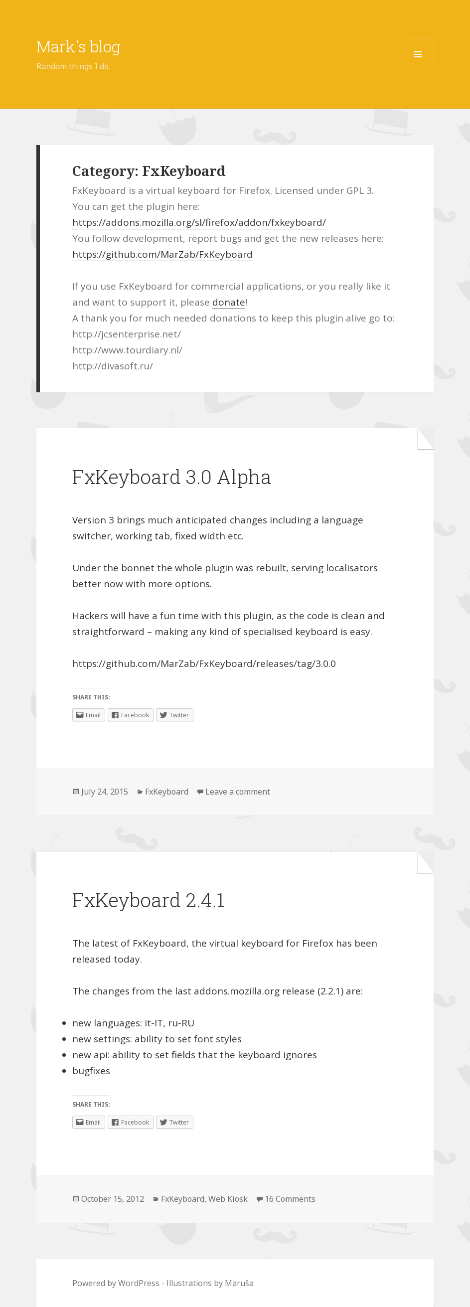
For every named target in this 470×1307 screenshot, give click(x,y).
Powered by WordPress (115, 1283)
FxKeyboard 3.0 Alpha (171, 477)
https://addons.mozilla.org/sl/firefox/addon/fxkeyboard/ (199, 222)
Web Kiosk (228, 1198)
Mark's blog (78, 46)
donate (228, 302)
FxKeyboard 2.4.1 (148, 900)
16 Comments (290, 1198)
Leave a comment (237, 791)
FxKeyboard (166, 791)
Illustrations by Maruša (210, 1283)
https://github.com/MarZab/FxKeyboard (162, 254)
